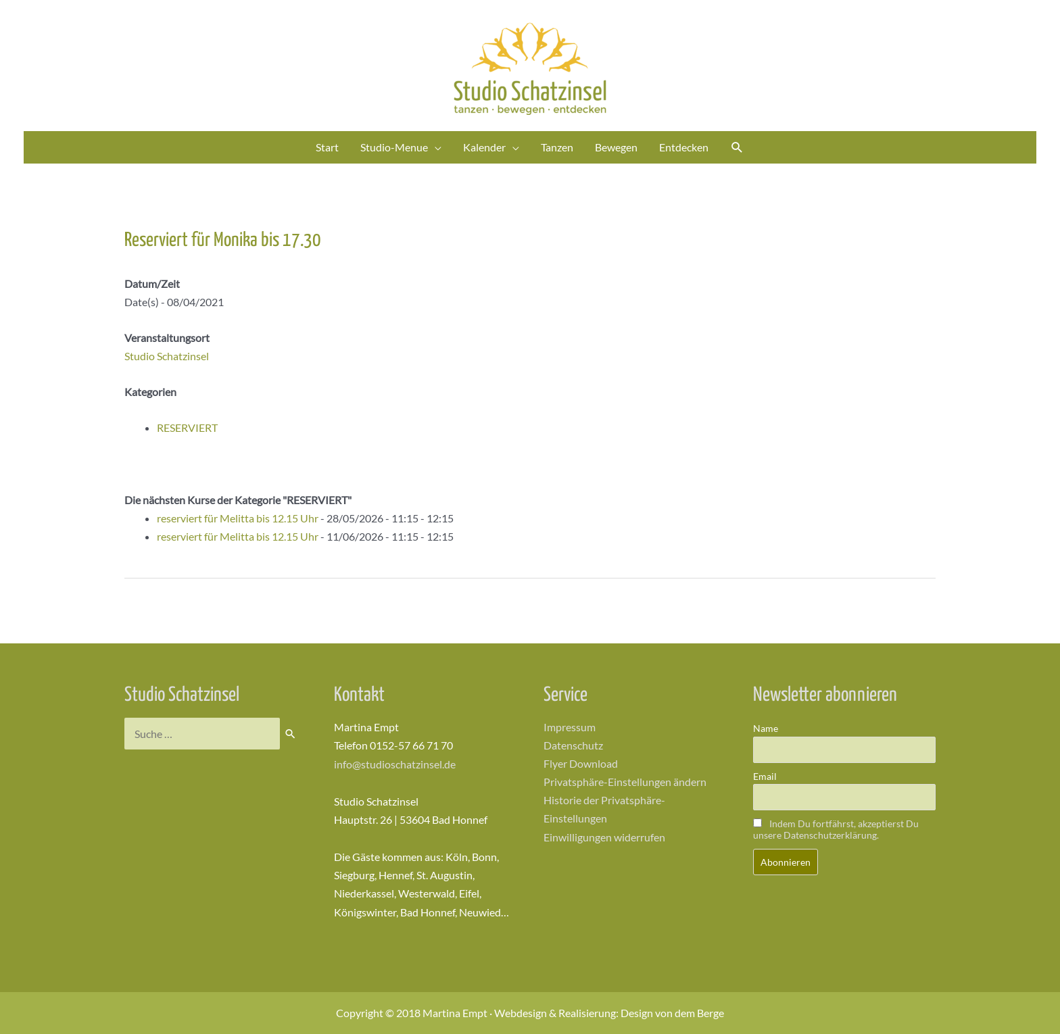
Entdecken (683, 147)
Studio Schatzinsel (166, 355)
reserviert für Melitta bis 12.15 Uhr (237, 518)
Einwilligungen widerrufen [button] (604, 837)
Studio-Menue (394, 147)
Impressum (570, 726)
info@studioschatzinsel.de (395, 764)
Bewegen (616, 147)
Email (765, 776)
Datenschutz (573, 745)
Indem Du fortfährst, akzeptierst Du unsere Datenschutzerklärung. (836, 829)
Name (765, 728)
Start (327, 147)
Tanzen (557, 147)
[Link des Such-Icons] (737, 148)
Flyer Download (581, 764)
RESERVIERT (187, 427)
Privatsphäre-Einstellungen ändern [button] (625, 782)
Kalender (484, 147)
